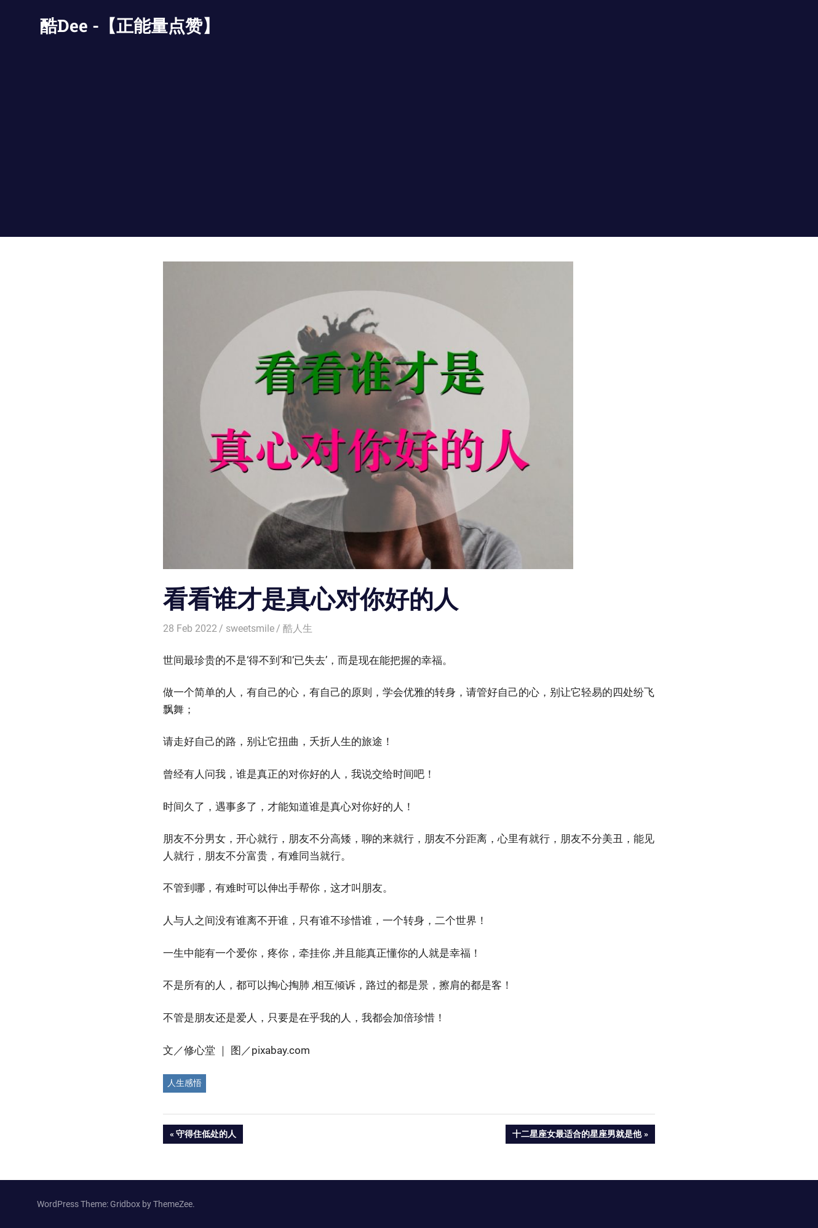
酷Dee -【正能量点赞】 (130, 25)
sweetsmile (250, 628)
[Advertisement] (409, 144)
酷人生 (297, 628)
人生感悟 (184, 1083)
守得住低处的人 (205, 1135)
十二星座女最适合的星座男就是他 (576, 1135)
